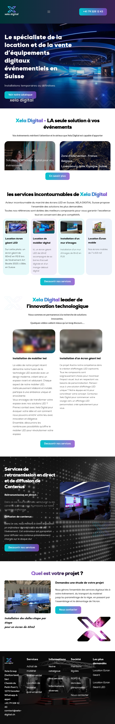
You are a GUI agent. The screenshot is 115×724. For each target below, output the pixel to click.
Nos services (56, 678)
